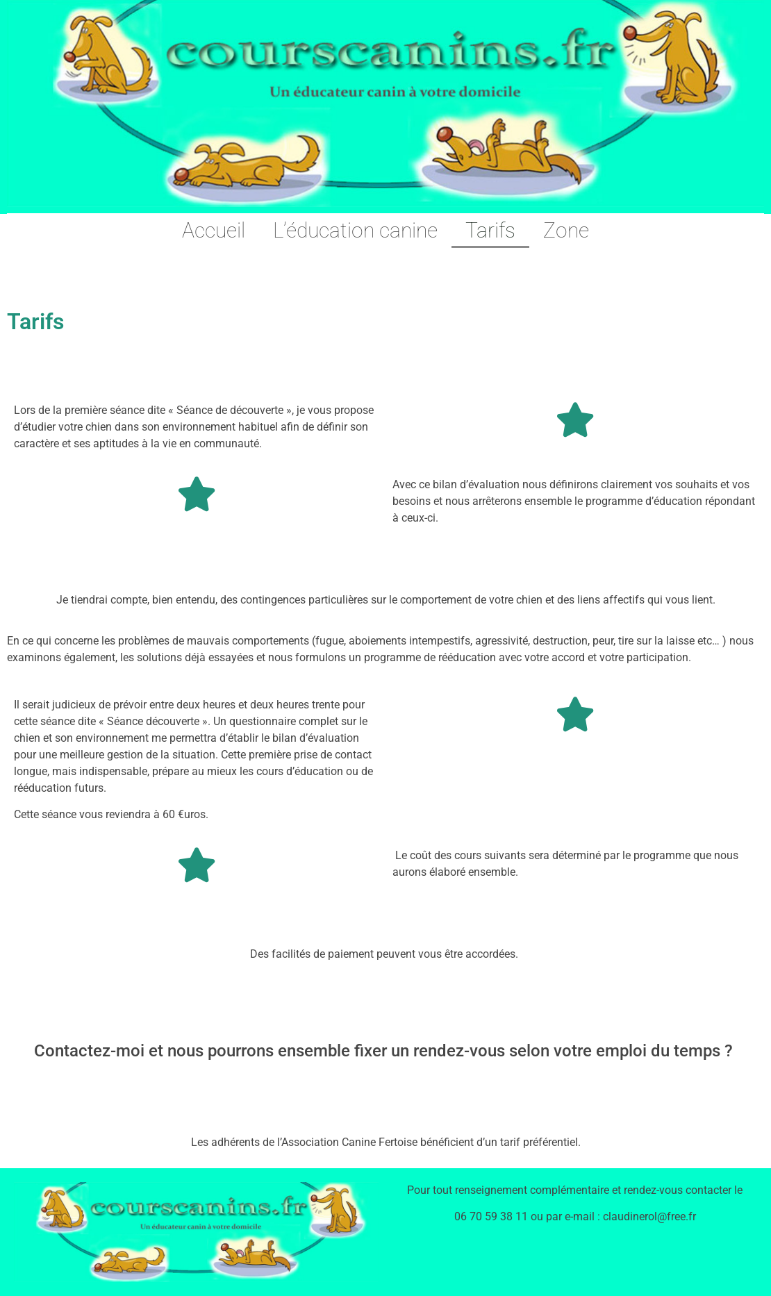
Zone (566, 230)
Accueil (213, 230)
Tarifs (490, 230)
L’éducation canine (355, 230)
